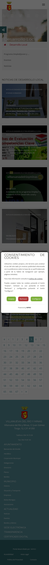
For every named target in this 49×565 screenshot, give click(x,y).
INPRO (28, 308)
